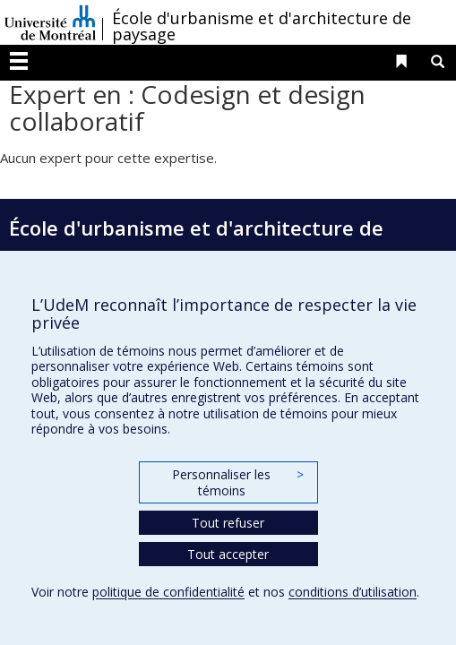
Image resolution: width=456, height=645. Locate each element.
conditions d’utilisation (352, 591)
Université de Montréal (50, 22)
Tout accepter (228, 554)
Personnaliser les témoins (237, 482)
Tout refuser (228, 522)
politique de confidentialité (168, 591)
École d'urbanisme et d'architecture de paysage (261, 26)
